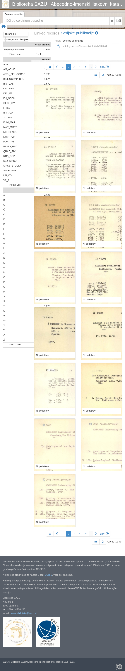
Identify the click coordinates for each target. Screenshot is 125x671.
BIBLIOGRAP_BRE (13, 79)
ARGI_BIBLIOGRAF (14, 74)
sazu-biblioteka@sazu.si (24, 613)
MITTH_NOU (10, 132)
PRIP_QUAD (10, 146)
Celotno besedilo (13, 15)
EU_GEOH (9, 98)
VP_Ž (6, 180)
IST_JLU (8, 112)
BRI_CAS (8, 83)
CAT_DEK (8, 88)
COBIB (48, 574)
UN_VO (7, 175)
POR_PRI (8, 141)
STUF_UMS (9, 170)
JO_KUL (7, 117)
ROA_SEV (9, 156)
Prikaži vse (15, 54)
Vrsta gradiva (42, 44)
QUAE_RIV (9, 151)
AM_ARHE (9, 69)
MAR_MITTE (10, 127)
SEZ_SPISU (10, 160)
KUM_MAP (9, 122)
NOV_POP (9, 136)
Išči (118, 21)
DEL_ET (7, 93)
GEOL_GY (9, 103)
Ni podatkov (42, 132)
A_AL (6, 64)
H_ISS (6, 107)
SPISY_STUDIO (12, 165)
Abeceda (45, 190)
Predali (46, 59)
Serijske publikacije (13, 49)
